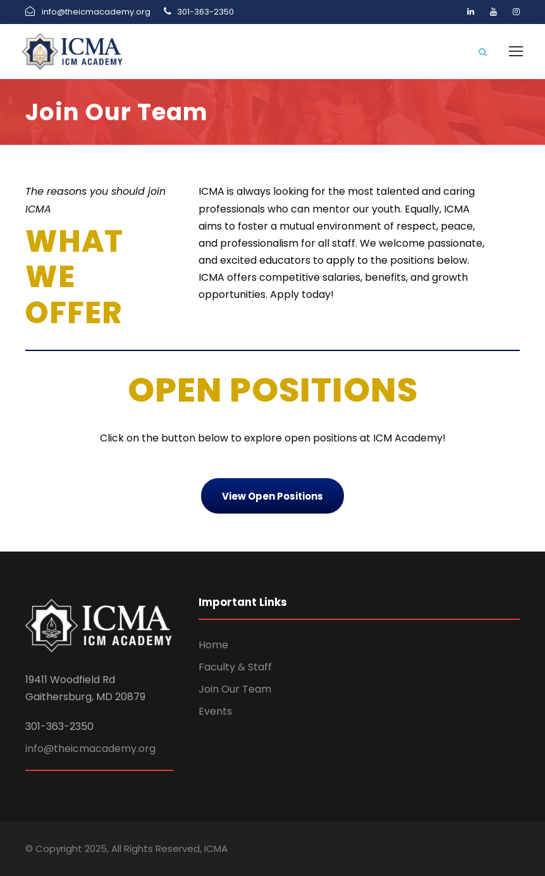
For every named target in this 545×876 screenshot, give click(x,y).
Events (215, 711)
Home (213, 645)
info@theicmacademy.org (90, 748)
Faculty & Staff (235, 667)
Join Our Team (235, 689)
